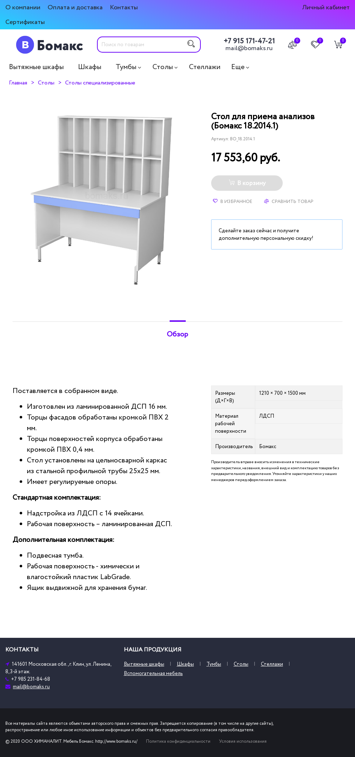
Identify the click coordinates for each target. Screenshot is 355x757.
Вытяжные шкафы (36, 67)
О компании (22, 7)
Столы (162, 67)
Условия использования (243, 741)
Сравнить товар (288, 201)
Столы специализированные (100, 83)
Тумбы (126, 67)
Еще (237, 67)
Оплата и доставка (75, 7)
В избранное (232, 201)
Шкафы (89, 67)
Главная (18, 83)
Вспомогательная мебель (153, 673)
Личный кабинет (326, 7)
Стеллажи (204, 67)
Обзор (177, 334)
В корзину (247, 183)
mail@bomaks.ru (249, 48)
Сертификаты (25, 22)
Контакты (124, 7)
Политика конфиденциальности (178, 741)
